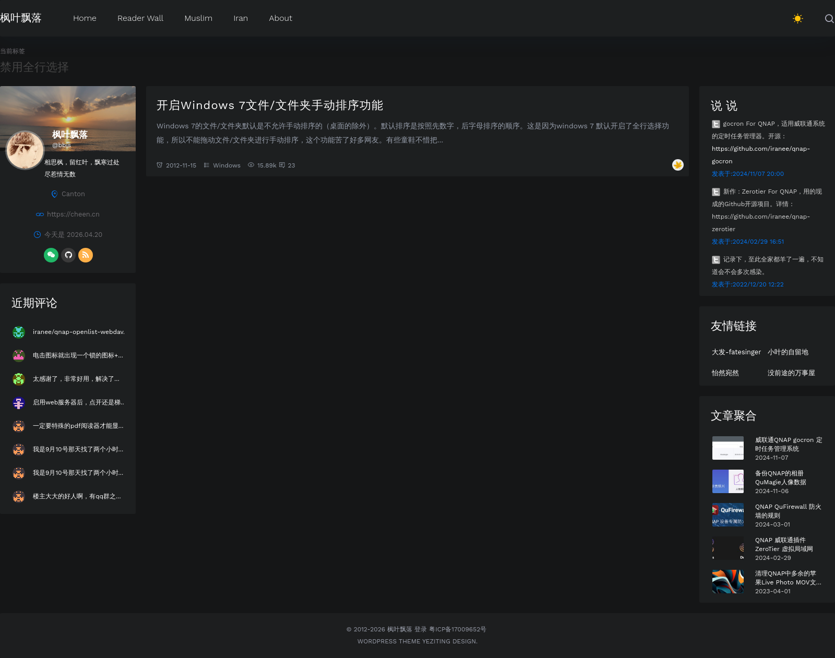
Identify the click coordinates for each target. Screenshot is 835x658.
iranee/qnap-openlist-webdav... (80, 332)
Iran (240, 17)
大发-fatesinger (736, 352)
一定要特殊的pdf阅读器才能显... (78, 425)
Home (85, 17)
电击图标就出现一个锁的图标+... (78, 355)
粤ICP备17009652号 (457, 629)
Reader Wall (140, 17)
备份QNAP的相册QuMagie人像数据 (780, 478)
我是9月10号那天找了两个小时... (78, 449)
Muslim (198, 17)
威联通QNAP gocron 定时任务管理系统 (788, 444)
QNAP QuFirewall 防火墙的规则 (788, 511)
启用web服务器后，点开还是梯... (79, 402)
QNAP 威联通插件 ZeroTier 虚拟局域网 (784, 544)
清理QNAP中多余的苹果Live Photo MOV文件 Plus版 (788, 578)
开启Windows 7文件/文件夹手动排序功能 (270, 104)
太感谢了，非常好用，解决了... (76, 378)
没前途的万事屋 (791, 373)
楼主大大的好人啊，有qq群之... (77, 496)
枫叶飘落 (21, 17)
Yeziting (436, 641)
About (280, 17)
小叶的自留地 (788, 352)
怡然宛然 (725, 373)
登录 (420, 629)
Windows (227, 165)
